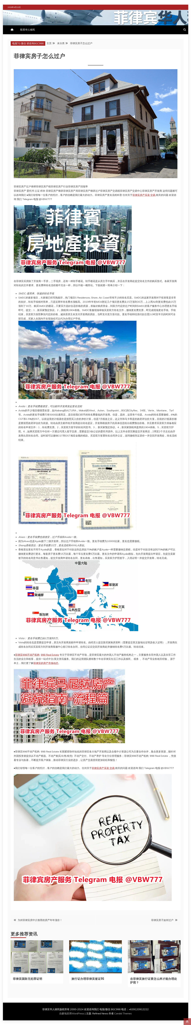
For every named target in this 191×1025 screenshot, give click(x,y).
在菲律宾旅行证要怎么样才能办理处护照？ (153, 980)
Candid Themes (123, 1013)
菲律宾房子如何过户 (162, 920)
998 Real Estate (50, 654)
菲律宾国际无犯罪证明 (27, 979)
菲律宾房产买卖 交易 (144, 194)
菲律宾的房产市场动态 (46, 663)
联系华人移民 (27, 29)
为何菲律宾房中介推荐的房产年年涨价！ (40, 920)
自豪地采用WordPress (72, 1013)
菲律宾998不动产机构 (27, 654)
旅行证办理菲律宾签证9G (87, 979)
